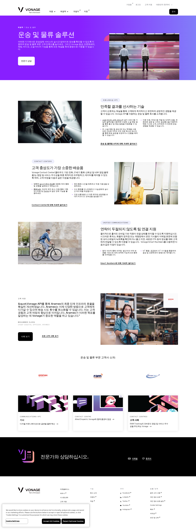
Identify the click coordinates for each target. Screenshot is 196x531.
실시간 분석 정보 (46, 184)
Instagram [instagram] (126, 509)
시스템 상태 (64, 497)
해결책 (63, 11)
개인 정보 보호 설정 (157, 501)
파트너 (62, 493)
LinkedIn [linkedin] (125, 497)
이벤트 (92, 497)
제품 (51, 11)
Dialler (46, 191)
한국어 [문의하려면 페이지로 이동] (148, 459)
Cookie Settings (156, 505)
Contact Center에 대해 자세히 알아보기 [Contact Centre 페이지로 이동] (49, 205)
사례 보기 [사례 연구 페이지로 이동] (25, 336)
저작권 (152, 513)
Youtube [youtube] (125, 505)
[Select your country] (163, 5)
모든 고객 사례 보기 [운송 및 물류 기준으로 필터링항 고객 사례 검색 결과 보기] (50, 336)
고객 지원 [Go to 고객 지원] (148, 5)
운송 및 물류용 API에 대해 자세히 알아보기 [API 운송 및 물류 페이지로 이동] (118, 144)
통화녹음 (37, 189)
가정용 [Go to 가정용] (129, 5)
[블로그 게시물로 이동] (43, 411)
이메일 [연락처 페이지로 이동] (135, 459)
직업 (91, 501)
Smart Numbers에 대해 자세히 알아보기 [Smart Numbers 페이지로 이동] (118, 263)
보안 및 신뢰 (154, 518)
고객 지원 (63, 501)
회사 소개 (93, 493)
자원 (86, 11)
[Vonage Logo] (29, 10)
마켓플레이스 (64, 489)
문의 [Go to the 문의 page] (174, 11)
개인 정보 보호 (155, 497)
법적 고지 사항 (155, 493)
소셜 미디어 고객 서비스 (112, 120)
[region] (46, 515)
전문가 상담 (26, 61)
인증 (173, 120)
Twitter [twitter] (125, 501)
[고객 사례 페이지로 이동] (98, 409)
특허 (151, 509)
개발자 (76, 11)
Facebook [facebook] (126, 493)
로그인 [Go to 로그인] (138, 5)
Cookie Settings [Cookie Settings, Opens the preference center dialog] (13, 521)
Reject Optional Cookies (73, 521)
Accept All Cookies (51, 521)
